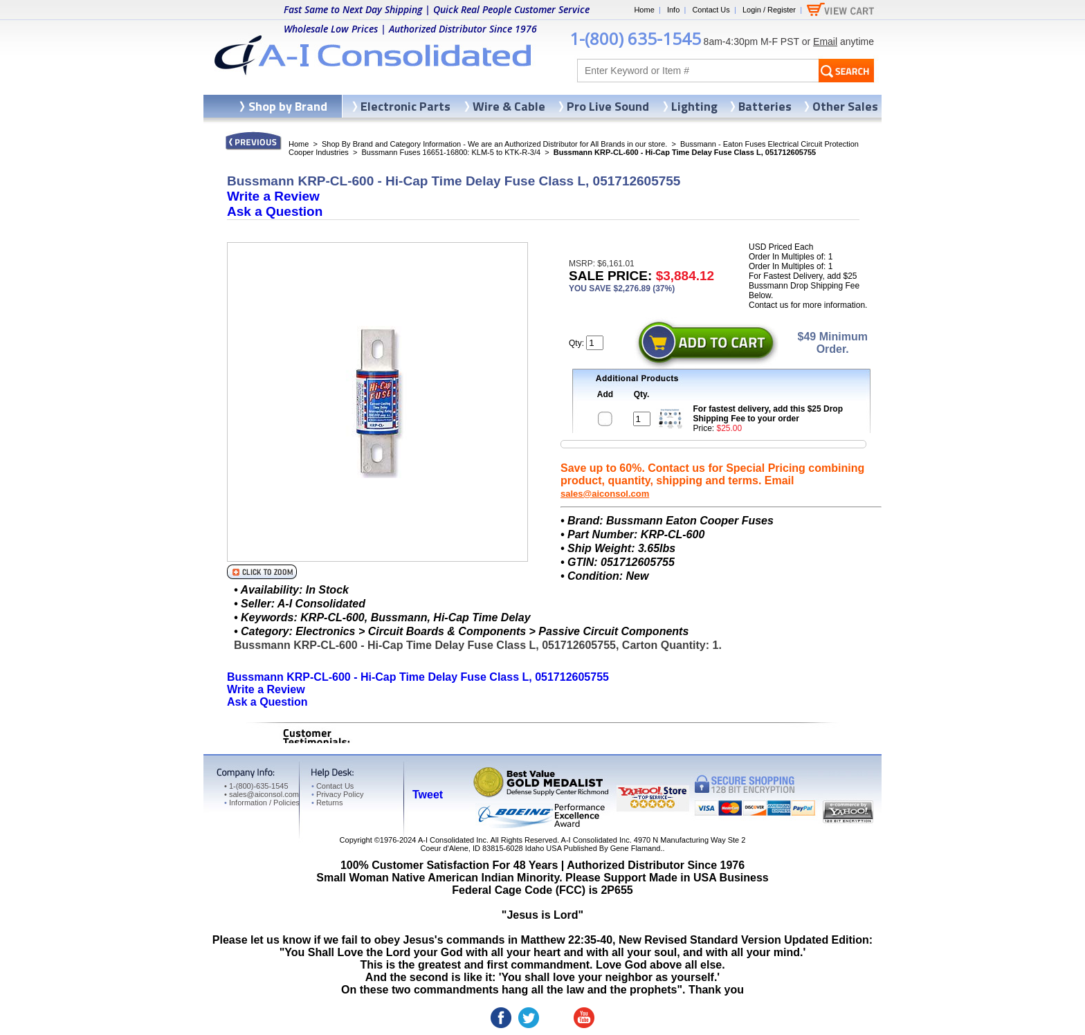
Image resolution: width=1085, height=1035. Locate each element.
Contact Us (710, 10)
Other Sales (845, 106)
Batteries (765, 106)
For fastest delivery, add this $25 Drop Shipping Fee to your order (768, 413)
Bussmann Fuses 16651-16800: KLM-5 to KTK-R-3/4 (450, 152)
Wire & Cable (509, 106)
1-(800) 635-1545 (635, 38)
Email (825, 41)
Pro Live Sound (608, 106)
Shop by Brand (287, 106)
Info (673, 10)
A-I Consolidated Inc (452, 840)
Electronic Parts (405, 106)
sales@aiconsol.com (604, 493)
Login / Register (769, 10)
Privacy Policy (337, 794)
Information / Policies (262, 802)
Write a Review (273, 196)
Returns (327, 802)
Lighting (694, 106)
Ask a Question (274, 211)
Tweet (427, 794)
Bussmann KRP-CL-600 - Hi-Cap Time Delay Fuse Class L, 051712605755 (418, 677)
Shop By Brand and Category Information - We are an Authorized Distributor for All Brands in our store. (494, 144)
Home (644, 10)
